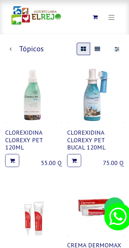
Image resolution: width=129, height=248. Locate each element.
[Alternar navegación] (112, 17)
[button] (12, 160)
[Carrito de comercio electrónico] (95, 17)
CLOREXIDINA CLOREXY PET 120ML (24, 139)
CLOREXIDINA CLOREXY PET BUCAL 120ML (86, 139)
